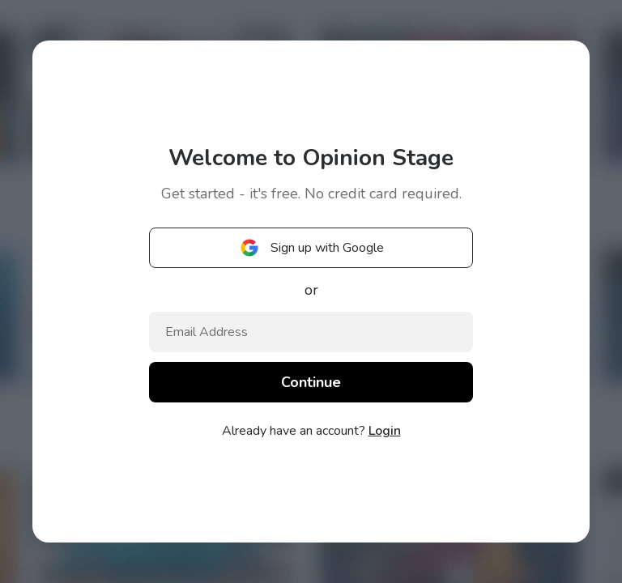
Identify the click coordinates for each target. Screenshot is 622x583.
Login (385, 431)
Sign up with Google (311, 247)
